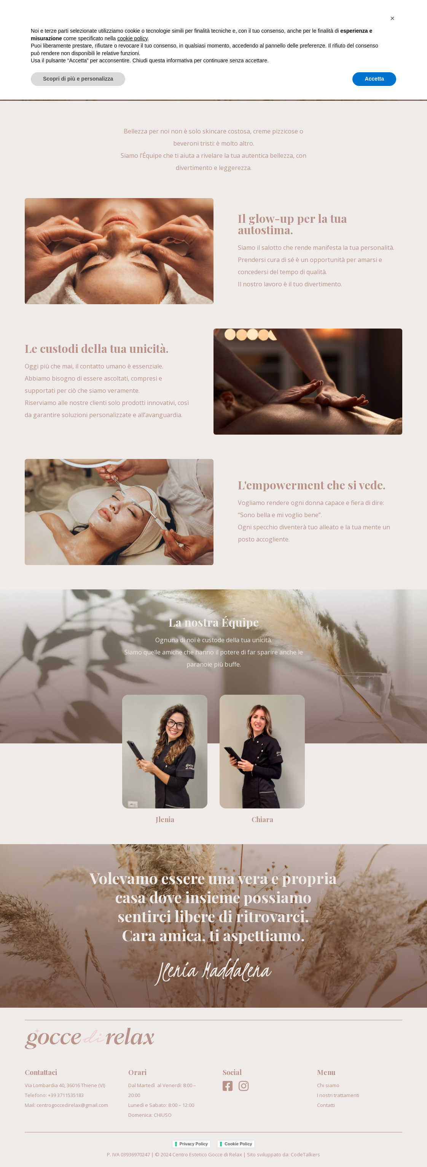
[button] (392, 1086)
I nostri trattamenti (319, 18)
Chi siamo (252, 18)
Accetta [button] (374, 1146)
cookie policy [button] (132, 1106)
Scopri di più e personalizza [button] (78, 1146)
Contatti (386, 18)
